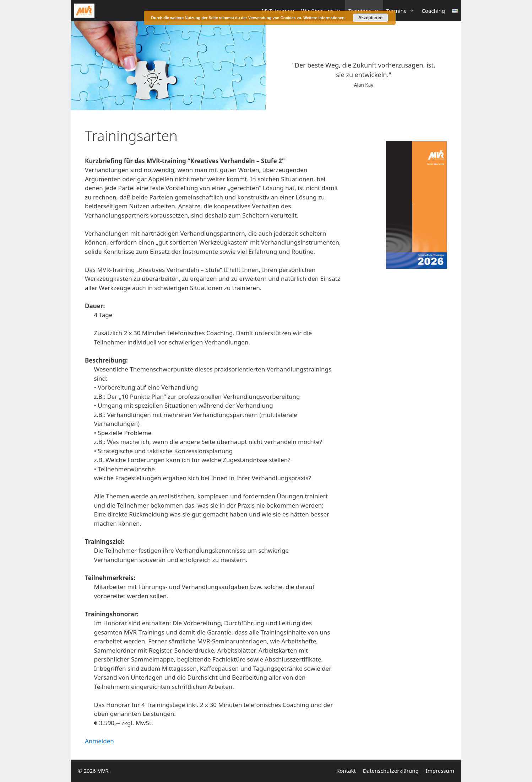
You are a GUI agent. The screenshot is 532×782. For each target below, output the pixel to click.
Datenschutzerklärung (391, 770)
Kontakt (346, 770)
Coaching (433, 10)
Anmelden (99, 741)
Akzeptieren (370, 17)
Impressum (440, 770)
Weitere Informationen (323, 18)
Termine (402, 10)
